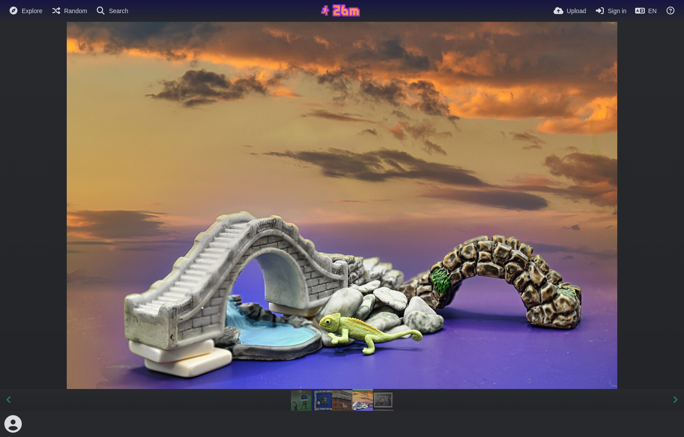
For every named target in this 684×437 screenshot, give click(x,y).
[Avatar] (13, 424)
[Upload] (570, 11)
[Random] (69, 11)
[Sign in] (610, 11)
